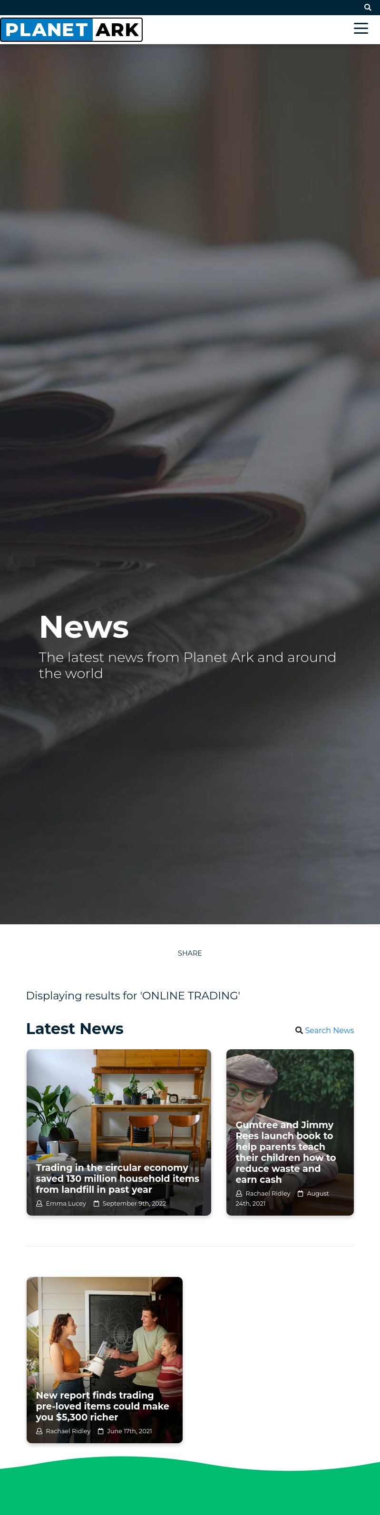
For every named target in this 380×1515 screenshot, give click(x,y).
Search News (329, 1030)
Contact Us (289, 7)
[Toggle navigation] (363, 29)
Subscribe (337, 7)
